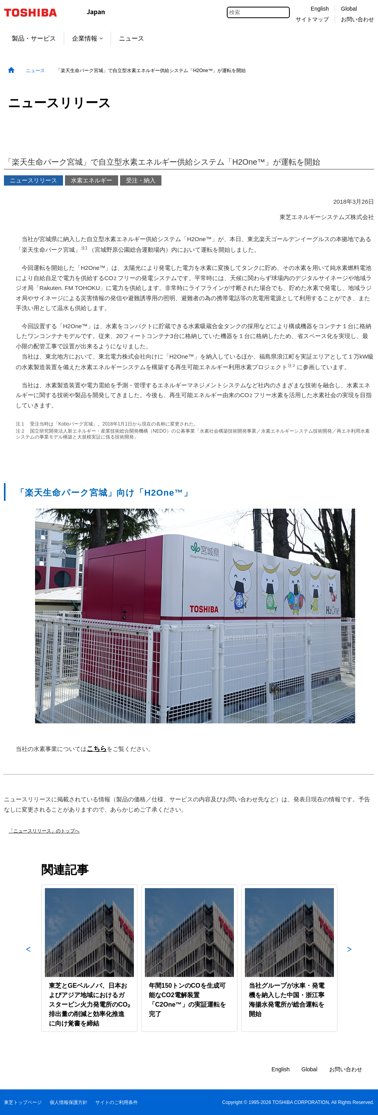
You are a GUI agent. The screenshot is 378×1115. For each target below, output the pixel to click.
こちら (97, 749)
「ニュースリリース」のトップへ (44, 831)
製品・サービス (34, 38)
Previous (28, 958)
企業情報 (87, 38)
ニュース (131, 38)
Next (349, 958)
